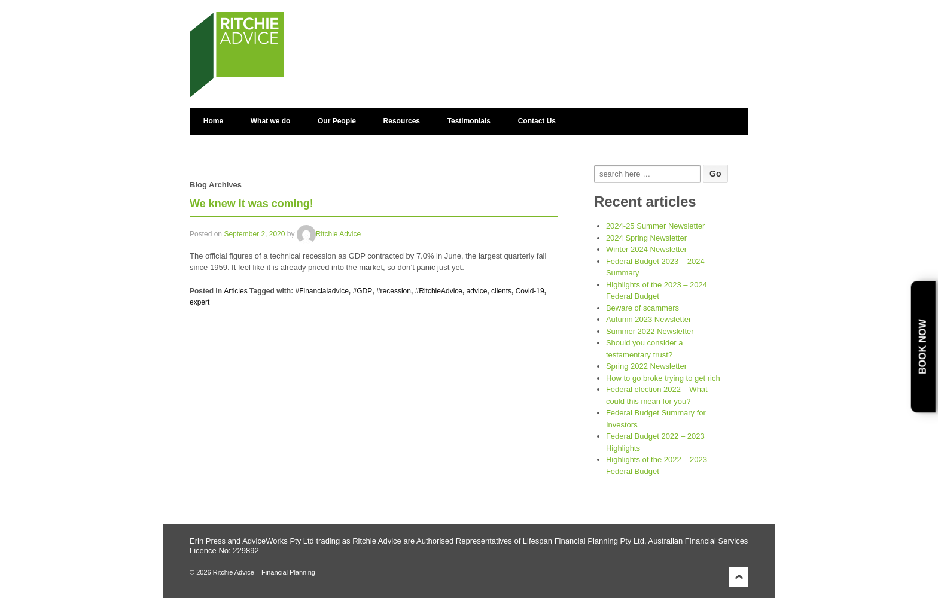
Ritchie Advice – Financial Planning (263, 572)
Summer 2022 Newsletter (650, 331)
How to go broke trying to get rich (663, 378)
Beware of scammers (642, 307)
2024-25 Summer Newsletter (655, 225)
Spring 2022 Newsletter (646, 366)
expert (199, 302)
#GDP (363, 291)
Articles (235, 291)
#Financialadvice (321, 291)
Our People (337, 121)
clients (501, 291)
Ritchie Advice (329, 234)
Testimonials (469, 121)
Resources (401, 121)
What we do (271, 121)
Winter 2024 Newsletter (646, 249)
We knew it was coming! (251, 204)
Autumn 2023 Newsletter (648, 319)
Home (213, 121)
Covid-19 (530, 291)
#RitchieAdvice (438, 291)
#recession (393, 291)
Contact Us (537, 121)
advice (477, 291)
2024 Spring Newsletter (646, 237)
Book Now (923, 346)
